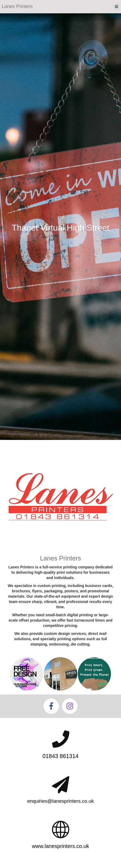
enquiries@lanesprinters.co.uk (60, 801)
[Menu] (116, 7)
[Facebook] (51, 706)
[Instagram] (70, 706)
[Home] (17, 6)
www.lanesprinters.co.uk (60, 846)
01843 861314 (60, 756)
